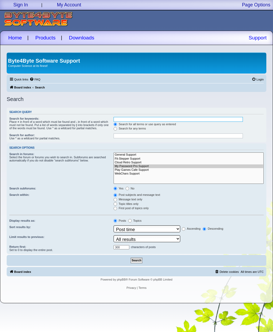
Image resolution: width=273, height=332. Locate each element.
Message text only (128, 199)
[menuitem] (35, 79)
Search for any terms (130, 128)
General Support (188, 155)
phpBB (121, 279)
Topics (135, 220)
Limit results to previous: (26, 236)
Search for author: (22, 135)
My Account (69, 4)
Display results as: (22, 220)
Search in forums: (21, 154)
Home (15, 38)
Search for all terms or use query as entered (145, 124)
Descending (213, 228)
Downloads (81, 38)
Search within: (19, 194)
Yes (118, 188)
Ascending (191, 228)
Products (45, 38)
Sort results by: (20, 227)
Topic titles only (126, 203)
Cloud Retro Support (188, 162)
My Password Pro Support (188, 166)
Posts (120, 220)
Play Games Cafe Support (188, 170)
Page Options (256, 4)
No (130, 188)
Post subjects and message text (137, 194)
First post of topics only (131, 208)
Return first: (17, 246)
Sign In (20, 4)
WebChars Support (188, 174)
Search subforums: (22, 188)
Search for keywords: (24, 118)
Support (258, 38)
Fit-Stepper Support (188, 159)
